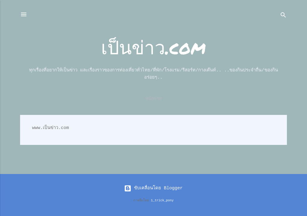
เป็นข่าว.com (153, 47)
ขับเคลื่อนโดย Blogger (153, 188)
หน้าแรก (153, 98)
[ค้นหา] (283, 16)
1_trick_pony (162, 200)
